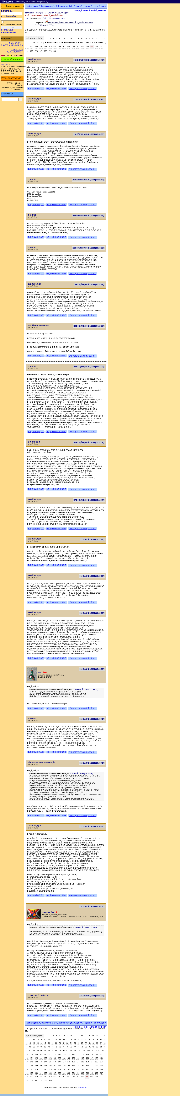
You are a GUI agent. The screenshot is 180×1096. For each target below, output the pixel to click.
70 (49, 1047)
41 (104, 1039)
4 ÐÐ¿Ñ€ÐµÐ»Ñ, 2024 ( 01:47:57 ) (89, 285)
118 (82, 1054)
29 (60, 1039)
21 (30, 43)
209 (36, 47)
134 (78, 1058)
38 (93, 1039)
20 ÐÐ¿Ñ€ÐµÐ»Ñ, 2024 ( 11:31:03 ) (89, 443)
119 (87, 1054)
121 (96, 1054)
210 (41, 47)
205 (92, 1073)
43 (30, 1043)
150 (73, 1062)
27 (52, 1039)
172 (96, 1066)
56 (78, 1043)
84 (101, 1047)
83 (97, 1047)
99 (75, 1051)
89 (38, 1051)
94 (56, 1051)
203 (82, 1073)
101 (83, 1051)
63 (104, 1043)
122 (101, 1054)
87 (30, 1051)
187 (87, 1069)
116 (73, 1054)
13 (82, 38)
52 (64, 1043)
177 (41, 1069)
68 (41, 1047)
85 (104, 1047)
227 (41, 51)
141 (31, 1062)
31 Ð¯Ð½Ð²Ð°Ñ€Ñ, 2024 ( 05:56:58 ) (89, 134)
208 (31, 47)
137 (92, 1058)
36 (86, 1039)
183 (68, 1069)
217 (73, 47)
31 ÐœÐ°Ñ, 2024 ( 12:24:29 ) (92, 996)
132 (68, 1058)
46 (41, 1043)
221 (91, 47)
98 (71, 1051)
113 (59, 1054)
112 (54, 1054)
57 (82, 1043)
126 (41, 1058)
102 (88, 1051)
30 (64, 1039)
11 (74, 38)
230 (54, 51)
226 (36, 51)
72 (56, 1047)
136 (87, 1058)
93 (52, 1051)
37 (90, 1039)
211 (45, 47)
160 (41, 1066)
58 (86, 1043)
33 (75, 1039)
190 (101, 1069)
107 (31, 1054)
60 (93, 1043)
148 (64, 1062)
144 (45, 1062)
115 (68, 1054)
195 (45, 1073)
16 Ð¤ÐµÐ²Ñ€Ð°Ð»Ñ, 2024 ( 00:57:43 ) (88, 216)
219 (82, 47)
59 (90, 1043)
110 (45, 1054)
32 (71, 1039)
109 (41, 1054)
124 (31, 1058)
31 (67, 1039)
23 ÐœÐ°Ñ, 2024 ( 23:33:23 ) (92, 613)
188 (92, 1069)
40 (101, 1039)
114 (64, 1054)
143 (41, 1062)
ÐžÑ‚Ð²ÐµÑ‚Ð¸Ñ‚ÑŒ (35, 6)
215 (64, 47)
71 (52, 1047)
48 (49, 1043)
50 (56, 1043)
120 (92, 1054)
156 (101, 1062)
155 (96, 1062)
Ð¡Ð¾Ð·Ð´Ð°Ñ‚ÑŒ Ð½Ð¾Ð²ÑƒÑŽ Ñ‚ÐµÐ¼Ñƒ (64, 6)
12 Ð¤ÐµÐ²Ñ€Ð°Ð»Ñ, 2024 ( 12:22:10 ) (88, 180)
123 (27, 1058)
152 (82, 1062)
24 (41, 43)
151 (78, 1062)
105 (102, 1051)
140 (27, 1062)
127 (45, 1058)
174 (27, 1069)
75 (67, 1047)
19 (104, 38)
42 (26, 1043)
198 (59, 1073)
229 (50, 51)
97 (67, 1051)
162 (50, 1066)
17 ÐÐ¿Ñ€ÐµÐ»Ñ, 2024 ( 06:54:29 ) (89, 367)
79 (82, 1047)
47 (45, 1043)
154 (92, 1062)
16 (93, 38)
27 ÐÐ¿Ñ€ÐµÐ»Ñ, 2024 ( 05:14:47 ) (89, 500)
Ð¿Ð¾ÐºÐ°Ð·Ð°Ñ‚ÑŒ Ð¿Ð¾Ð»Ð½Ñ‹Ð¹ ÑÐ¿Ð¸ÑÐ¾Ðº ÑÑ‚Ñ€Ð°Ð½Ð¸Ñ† (74, 43)
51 (60, 1043)
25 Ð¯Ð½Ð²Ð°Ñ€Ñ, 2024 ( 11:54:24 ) (89, 99)
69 (45, 1047)
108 (36, 1054)
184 (73, 1069)
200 (68, 1073)
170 (87, 1066)
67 (38, 1047)
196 (50, 1073)
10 (71, 38)
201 (73, 1073)
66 (34, 1047)
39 (97, 1039)
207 (27, 47)
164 (59, 1066)
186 (82, 1069)
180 (54, 1069)
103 (93, 1051)
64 (26, 1047)
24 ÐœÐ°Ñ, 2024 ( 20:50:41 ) (92, 763)
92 (49, 1051)
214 (59, 47)
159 (36, 1066)
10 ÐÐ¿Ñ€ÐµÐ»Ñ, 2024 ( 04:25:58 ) (89, 326)
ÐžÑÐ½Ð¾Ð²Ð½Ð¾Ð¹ (53, 18)
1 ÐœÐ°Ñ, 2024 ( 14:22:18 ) (93, 539)
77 (75, 1047)
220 (87, 47)
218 (78, 47)
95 (60, 1051)
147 (59, 1062)
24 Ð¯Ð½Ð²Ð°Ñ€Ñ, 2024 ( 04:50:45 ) (89, 60)
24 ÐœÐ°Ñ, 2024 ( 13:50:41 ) (92, 719)
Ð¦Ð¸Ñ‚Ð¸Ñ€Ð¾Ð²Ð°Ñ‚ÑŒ (56, 89)
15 (89, 38)
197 (54, 1073)
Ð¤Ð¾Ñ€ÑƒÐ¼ (15, 43)
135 (82, 1058)
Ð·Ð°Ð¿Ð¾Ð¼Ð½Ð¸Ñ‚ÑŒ (11, 25)
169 (82, 1066)
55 (75, 1043)
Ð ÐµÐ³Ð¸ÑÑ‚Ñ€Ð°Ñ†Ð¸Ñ (12, 45)
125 (36, 1058)
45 (38, 1043)
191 (27, 1073)
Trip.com (4, 64)
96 (64, 1051)
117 (78, 1054)
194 (41, 1073)
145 (50, 1062)
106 (27, 1054)
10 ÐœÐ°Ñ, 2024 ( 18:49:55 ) (92, 576)
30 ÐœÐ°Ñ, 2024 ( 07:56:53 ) (92, 906)
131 (64, 1058)
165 (64, 1066)
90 (41, 1051)
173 (101, 1066)
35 (82, 1039)
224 (27, 51)
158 (31, 1066)
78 (78, 1047)
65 (30, 1047)
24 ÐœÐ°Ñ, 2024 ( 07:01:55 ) (92, 669)
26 (49, 1039)
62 (101, 1043)
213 (54, 47)
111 (50, 1054)
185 (78, 1069)
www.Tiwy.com (82, 1087)
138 (96, 1058)
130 (59, 1058)
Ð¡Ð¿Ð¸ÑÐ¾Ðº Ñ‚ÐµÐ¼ (95, 6)
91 (45, 1051)
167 (73, 1066)
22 (34, 43)
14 (86, 38)
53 (67, 1043)
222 (96, 47)
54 (71, 1043)
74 (64, 1047)
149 (68, 1062)
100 (79, 1051)
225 (31, 51)
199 (64, 1073)
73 (60, 1047)
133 (73, 1058)
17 (97, 38)
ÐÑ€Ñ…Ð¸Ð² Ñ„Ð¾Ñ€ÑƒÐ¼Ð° (15, 51)
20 (26, 43)
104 (97, 1051)
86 (26, 1051)
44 (34, 1043)
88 (34, 1051)
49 (52, 1043)
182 (64, 1069)
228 (45, 51)
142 (36, 1062)
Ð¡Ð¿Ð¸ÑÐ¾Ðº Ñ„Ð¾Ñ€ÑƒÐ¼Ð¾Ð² (90, 10)
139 (101, 1058)
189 (96, 1069)
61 (97, 1043)
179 (50, 1069)
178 (45, 1069)
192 (31, 1073)
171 (92, 1066)
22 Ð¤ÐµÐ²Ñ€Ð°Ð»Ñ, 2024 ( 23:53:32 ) (88, 248)
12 (78, 38)
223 (101, 47)
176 (36, 1069)
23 (38, 43)
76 (71, 1047)
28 (56, 1039)
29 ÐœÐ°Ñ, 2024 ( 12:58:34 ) (92, 826)
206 (96, 1073)
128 (50, 1058)
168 (78, 1066)
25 (45, 1039)
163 (54, 1066)
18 (100, 38)
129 (54, 1058)
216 (68, 47)
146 (54, 1062)
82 (93, 1047)
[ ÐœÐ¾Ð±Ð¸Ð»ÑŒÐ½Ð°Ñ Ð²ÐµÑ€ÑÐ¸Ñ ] (33, 2)
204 (87, 1073)
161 (45, 1066)
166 (68, 1066)
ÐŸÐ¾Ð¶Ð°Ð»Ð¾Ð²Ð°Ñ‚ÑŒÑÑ (82, 89)
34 (78, 1039)
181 (59, 1069)
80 (86, 1047)
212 (50, 47)
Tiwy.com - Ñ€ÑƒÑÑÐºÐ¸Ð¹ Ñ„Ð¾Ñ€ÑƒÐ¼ (47, 13)
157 (27, 1066)
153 (87, 1062)
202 (78, 1073)
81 (90, 1047)
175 (31, 1069)
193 (36, 1073)
